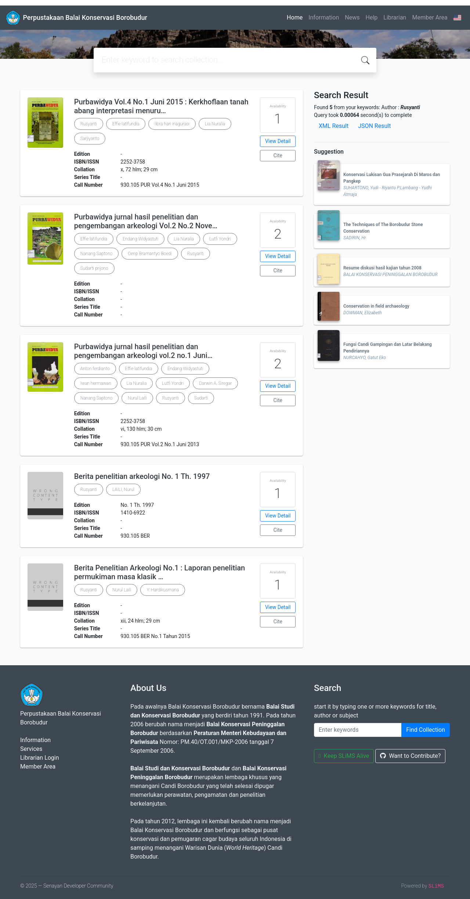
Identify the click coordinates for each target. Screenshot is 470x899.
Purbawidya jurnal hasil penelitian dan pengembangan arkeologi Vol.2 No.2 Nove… (145, 221)
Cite (277, 155)
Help (371, 17)
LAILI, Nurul (123, 489)
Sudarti (201, 398)
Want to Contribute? (410, 755)
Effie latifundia (125, 123)
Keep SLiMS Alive (344, 755)
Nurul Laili (137, 398)
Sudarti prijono (94, 268)
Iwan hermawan (95, 383)
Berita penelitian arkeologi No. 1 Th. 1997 (142, 476)
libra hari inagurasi (172, 123)
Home (295, 17)
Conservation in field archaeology (376, 306)
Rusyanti (88, 123)
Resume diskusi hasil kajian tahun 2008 (382, 268)
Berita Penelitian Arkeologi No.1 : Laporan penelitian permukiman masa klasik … (159, 572)
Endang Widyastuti (140, 238)
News (352, 17)
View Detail (277, 141)
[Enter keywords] (358, 730)
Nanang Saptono (96, 253)
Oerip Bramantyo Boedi (150, 253)
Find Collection (425, 729)
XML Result (333, 125)
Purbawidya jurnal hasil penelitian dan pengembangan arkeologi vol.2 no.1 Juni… (143, 351)
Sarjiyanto (90, 138)
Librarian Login (39, 757)
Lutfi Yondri (220, 238)
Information (323, 17)
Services (31, 748)
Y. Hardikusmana (163, 589)
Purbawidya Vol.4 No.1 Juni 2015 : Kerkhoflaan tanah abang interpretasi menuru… (161, 106)
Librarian (394, 17)
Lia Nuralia (215, 123)
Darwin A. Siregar (215, 383)
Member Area (429, 17)
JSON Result (374, 125)
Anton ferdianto (95, 368)
